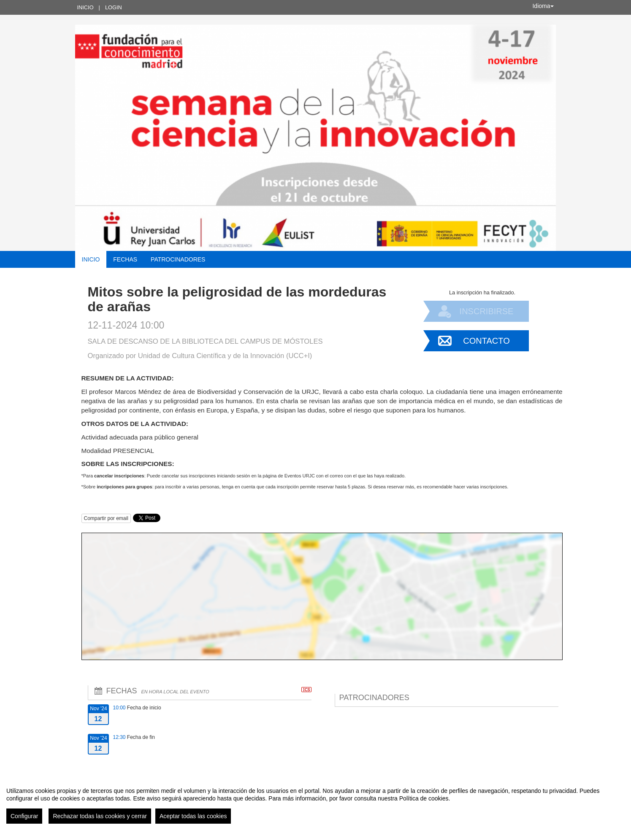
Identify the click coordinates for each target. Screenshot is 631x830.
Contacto (486, 340)
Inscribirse (487, 311)
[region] (315, 802)
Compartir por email (106, 518)
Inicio (85, 7)
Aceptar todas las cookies (193, 816)
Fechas (125, 259)
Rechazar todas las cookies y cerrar (100, 816)
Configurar (24, 816)
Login (113, 7)
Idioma (542, 6)
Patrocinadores (178, 259)
